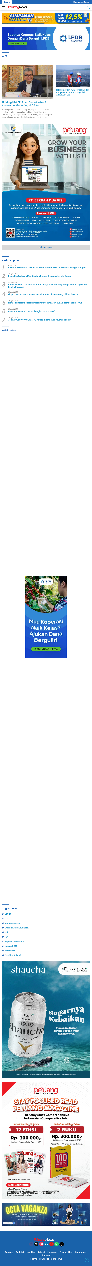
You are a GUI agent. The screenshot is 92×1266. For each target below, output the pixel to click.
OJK (7, 918)
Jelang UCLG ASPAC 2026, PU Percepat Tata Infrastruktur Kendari (39, 320)
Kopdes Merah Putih (14, 941)
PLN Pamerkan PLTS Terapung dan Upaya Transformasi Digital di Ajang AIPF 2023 (72, 92)
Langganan (80, 1252)
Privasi (41, 1252)
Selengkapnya (46, 247)
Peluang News (55, 1258)
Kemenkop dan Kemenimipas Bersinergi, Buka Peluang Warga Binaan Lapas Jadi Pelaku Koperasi (47, 285)
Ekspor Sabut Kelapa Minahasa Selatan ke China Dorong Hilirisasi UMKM (43, 294)
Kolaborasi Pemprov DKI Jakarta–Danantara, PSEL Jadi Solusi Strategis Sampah (47, 267)
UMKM (8, 914)
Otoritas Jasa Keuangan (17, 927)
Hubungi (46, 1255)
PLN (6, 936)
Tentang (9, 1252)
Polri (7, 932)
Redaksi (20, 1252)
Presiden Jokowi (13, 955)
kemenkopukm (12, 923)
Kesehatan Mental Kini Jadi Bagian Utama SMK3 (31, 311)
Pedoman (52, 1252)
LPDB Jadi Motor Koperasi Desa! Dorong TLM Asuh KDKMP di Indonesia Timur (45, 303)
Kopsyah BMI (11, 946)
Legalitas (31, 1252)
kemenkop (10, 950)
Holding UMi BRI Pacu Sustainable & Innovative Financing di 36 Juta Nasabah (24, 105)
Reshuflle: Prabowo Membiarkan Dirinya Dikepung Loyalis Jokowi (39, 276)
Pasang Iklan (66, 1252)
